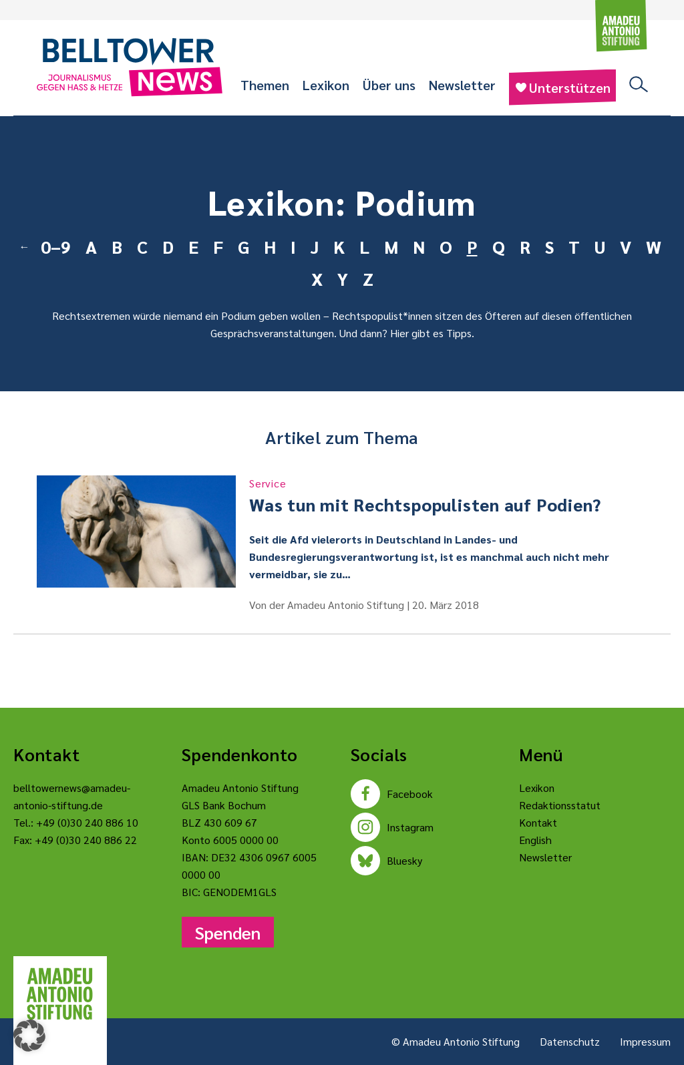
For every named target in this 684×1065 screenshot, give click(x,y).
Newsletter (462, 84)
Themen (264, 84)
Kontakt (538, 822)
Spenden (228, 932)
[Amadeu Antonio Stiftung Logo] (60, 994)
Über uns (389, 84)
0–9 (56, 246)
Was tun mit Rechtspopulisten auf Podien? (448, 495)
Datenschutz (570, 1041)
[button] (29, 1035)
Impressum (645, 1041)
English (535, 840)
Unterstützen (562, 87)
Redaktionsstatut (560, 805)
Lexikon (326, 84)
